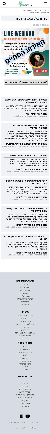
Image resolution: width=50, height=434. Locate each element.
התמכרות (25, 304)
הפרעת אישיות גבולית (25, 299)
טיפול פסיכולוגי (25, 364)
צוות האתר (25, 383)
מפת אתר (25, 406)
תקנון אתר (25, 386)
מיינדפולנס (25, 302)
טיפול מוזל (25, 318)
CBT (25, 346)
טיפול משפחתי (25, 361)
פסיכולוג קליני (25, 287)
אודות (25, 380)
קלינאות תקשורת (25, 352)
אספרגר (25, 293)
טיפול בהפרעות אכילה (25, 324)
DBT (25, 355)
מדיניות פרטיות (25, 389)
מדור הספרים (25, 327)
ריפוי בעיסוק (25, 349)
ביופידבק (25, 358)
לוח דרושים (25, 330)
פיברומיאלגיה (25, 296)
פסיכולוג (25, 284)
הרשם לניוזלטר (25, 403)
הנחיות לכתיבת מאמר (25, 398)
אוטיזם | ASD (25, 290)
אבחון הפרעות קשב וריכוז (25, 333)
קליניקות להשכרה (25, 321)
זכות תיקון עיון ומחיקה (25, 395)
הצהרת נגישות (25, 392)
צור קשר (25, 400)
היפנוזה (25, 369)
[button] (4, 3)
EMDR (25, 367)
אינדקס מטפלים (25, 336)
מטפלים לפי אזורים (25, 315)
